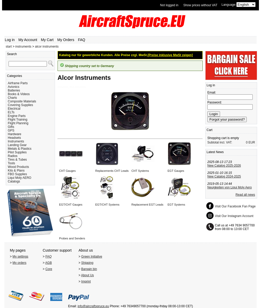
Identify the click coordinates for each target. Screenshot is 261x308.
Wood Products (18, 167)
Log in (10, 40)
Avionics (13, 87)
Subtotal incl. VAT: (219, 142)
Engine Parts (17, 116)
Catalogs (14, 181)
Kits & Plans (16, 170)
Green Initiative (91, 256)
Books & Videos (19, 94)
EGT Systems (176, 204)
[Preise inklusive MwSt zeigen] (170, 55)
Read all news (245, 194)
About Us (87, 275)
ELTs (11, 112)
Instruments (16, 141)
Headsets (14, 138)
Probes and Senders (72, 238)
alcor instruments (47, 46)
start (9, 46)
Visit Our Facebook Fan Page (235, 206)
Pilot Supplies (17, 152)
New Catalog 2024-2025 (224, 176)
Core (48, 269)
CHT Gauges (67, 170)
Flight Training (17, 119)
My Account (27, 40)
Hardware (14, 134)
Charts (12, 98)
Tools (11, 163)
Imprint (86, 281)
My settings (20, 256)
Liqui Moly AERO (19, 178)
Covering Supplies (20, 105)
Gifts (11, 127)
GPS (11, 130)
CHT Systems (140, 170)
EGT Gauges (176, 170)
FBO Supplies (17, 174)
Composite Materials (22, 101)
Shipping (87, 263)
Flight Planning (18, 123)
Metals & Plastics (19, 148)
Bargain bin (89, 269)
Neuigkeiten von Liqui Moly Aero (229, 187)
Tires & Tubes (17, 159)
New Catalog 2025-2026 (224, 165)
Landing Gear (17, 145)
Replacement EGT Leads (147, 204)
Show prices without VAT (200, 5)
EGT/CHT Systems (107, 204)
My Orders (65, 40)
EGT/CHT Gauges (70, 204)
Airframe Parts (18, 83)
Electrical (14, 108)
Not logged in (169, 5)
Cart (210, 130)
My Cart (47, 40)
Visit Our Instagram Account (234, 216)
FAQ (81, 40)
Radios (12, 156)
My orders (19, 263)
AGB (48, 263)
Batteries (14, 90)
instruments (23, 46)
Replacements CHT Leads (112, 170)
